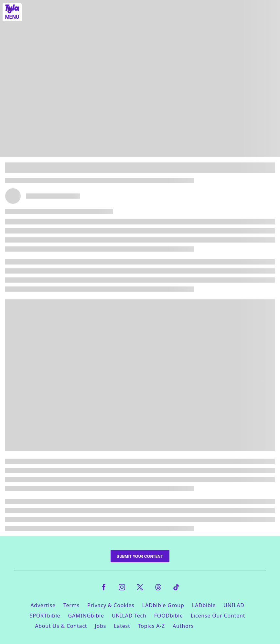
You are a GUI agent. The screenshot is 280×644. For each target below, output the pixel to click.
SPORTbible (45, 615)
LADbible (204, 605)
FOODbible (168, 615)
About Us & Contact (61, 625)
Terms (71, 605)
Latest (122, 625)
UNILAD (233, 605)
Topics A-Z (151, 625)
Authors (183, 625)
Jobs (100, 625)
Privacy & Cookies (111, 605)
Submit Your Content (140, 556)
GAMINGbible (86, 615)
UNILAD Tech (129, 615)
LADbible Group (163, 605)
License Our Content (218, 615)
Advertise (43, 605)
